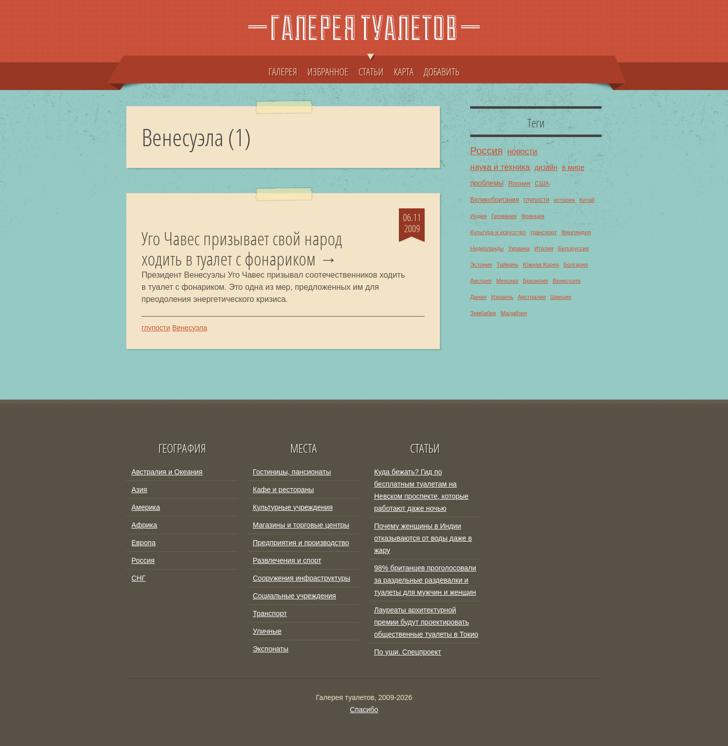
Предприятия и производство (301, 543)
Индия (478, 216)
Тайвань (507, 264)
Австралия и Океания (167, 472)
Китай (587, 200)
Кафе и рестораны (283, 490)
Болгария (575, 264)
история (564, 200)
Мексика (507, 281)
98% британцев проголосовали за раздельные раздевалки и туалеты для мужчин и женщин (425, 580)
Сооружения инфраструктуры (301, 578)
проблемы (487, 183)
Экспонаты (270, 649)
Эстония (481, 264)
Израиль (502, 297)
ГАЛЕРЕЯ (282, 71)
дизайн (546, 167)
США (542, 183)
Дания (478, 297)
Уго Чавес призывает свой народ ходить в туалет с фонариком (242, 249)
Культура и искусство (498, 232)
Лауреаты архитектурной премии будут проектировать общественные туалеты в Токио (426, 622)
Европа (143, 543)
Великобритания (494, 199)
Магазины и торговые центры (301, 525)
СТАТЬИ (371, 67)
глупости (156, 328)
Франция (532, 216)
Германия (504, 216)
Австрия (481, 281)
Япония (519, 183)
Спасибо (364, 710)
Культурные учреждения (293, 507)
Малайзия (513, 313)
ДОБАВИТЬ (442, 71)
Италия (544, 248)
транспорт (543, 232)
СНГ (138, 578)
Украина (519, 248)
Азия (139, 490)
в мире (573, 167)
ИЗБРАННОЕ (327, 71)
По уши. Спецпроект (407, 652)
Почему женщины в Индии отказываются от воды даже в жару (423, 538)
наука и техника (500, 166)
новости (522, 151)
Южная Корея (541, 264)
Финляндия (576, 232)
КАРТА (404, 71)
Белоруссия (573, 248)
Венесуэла (189, 328)
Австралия (531, 297)
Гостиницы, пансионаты (292, 472)
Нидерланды (487, 248)
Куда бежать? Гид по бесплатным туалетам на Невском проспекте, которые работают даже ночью (421, 490)
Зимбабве (483, 313)
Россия (486, 150)
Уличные (267, 631)
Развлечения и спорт (287, 560)
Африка (144, 525)
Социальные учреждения (294, 596)
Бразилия (535, 281)
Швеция (560, 297)
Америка (145, 507)
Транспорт (270, 613)
